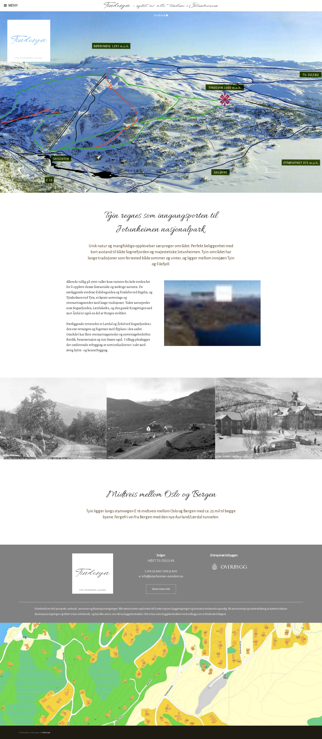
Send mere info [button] (161, 589)
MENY (10, 5)
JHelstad (46, 732)
